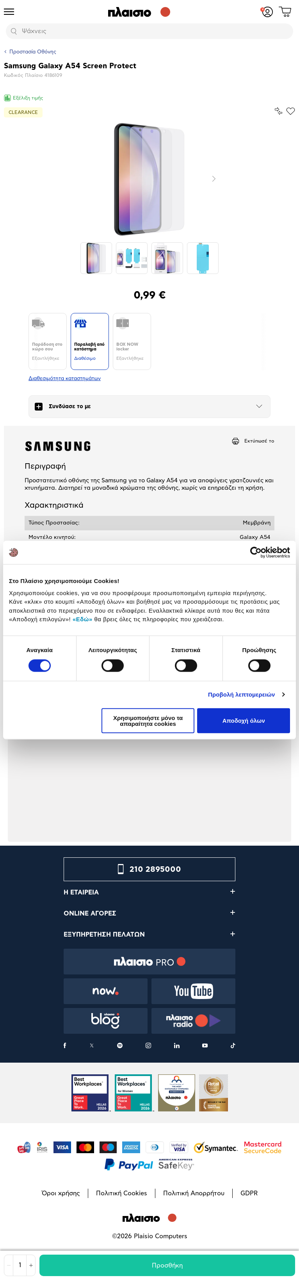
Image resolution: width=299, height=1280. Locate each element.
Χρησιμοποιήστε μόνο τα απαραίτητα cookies (148, 720)
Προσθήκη (167, 1265)
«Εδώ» (83, 619)
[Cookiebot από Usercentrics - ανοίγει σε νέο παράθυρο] (256, 552)
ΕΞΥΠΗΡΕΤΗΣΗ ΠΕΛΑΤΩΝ (104, 935)
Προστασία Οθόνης (32, 52)
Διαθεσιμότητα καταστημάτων (64, 378)
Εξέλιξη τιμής (23, 97)
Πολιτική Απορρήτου (193, 1193)
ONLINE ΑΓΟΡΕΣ (90, 913)
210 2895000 (155, 869)
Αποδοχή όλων (243, 720)
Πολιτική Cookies (121, 1193)
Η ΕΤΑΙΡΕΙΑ (81, 892)
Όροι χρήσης (61, 1193)
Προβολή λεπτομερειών (241, 694)
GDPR (249, 1193)
